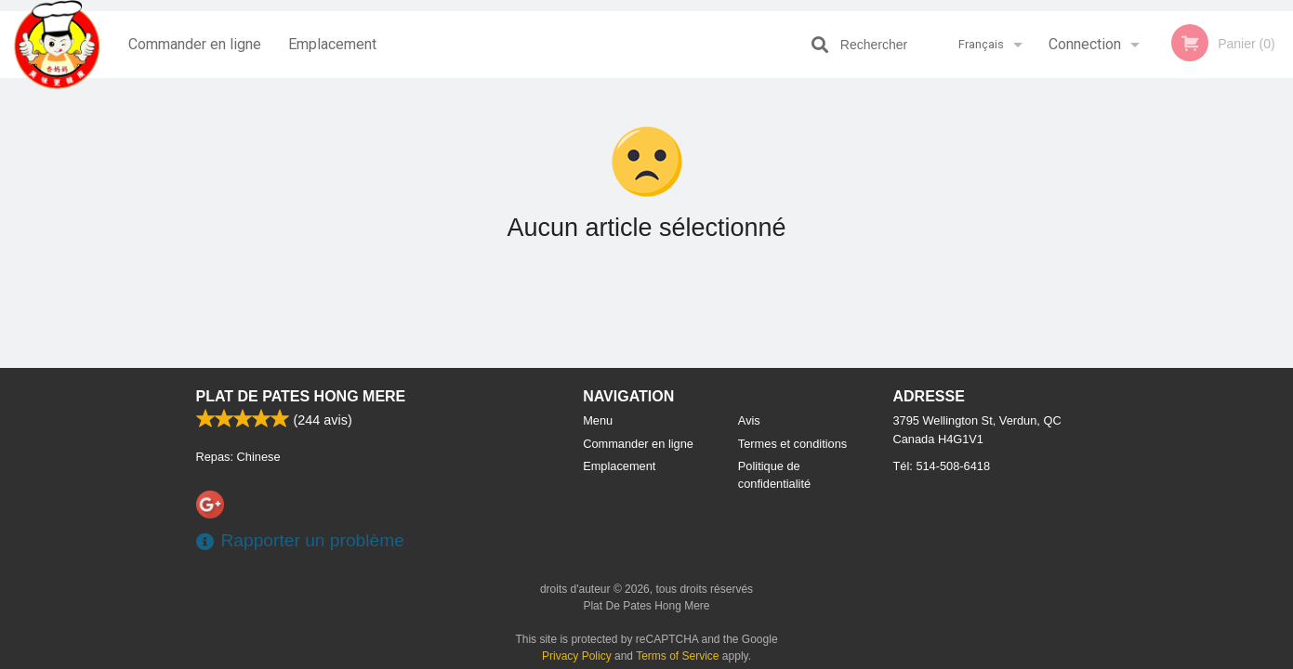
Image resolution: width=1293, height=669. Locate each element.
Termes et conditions (792, 444)
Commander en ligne (194, 44)
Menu (598, 420)
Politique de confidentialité (774, 475)
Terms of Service (677, 655)
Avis (749, 420)
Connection (1085, 44)
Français (981, 44)
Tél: (942, 466)
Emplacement (332, 44)
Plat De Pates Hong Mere (301, 396)
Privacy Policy (577, 655)
